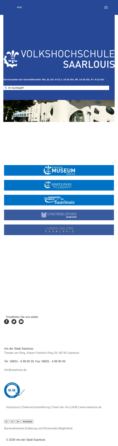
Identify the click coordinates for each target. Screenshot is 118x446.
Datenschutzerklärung (36, 407)
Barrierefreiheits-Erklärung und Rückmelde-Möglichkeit (38, 428)
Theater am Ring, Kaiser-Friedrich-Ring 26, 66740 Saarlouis (41, 352)
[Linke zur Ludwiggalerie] (59, 230)
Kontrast (27, 421)
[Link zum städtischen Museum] (59, 170)
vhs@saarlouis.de (15, 369)
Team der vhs (60, 407)
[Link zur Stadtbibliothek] (59, 215)
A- (6, 421)
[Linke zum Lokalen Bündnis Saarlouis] (59, 200)
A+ (18, 421)
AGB (74, 407)
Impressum (13, 407)
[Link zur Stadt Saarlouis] (59, 185)
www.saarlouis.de (91, 407)
